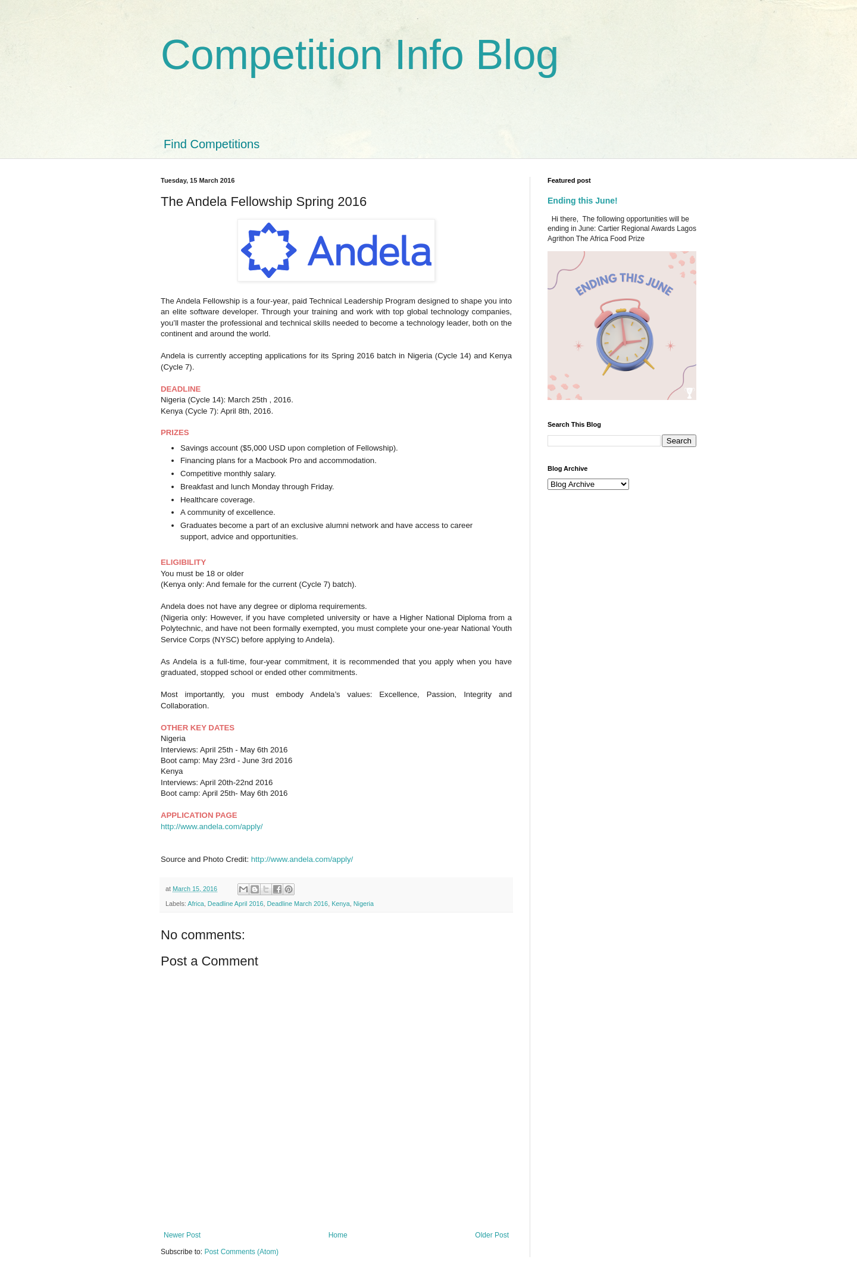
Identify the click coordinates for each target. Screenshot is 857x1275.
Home (338, 1235)
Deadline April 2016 (236, 903)
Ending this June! (583, 200)
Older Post (492, 1235)
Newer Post (182, 1235)
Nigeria (364, 903)
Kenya (340, 903)
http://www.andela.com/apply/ (212, 826)
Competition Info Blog (360, 55)
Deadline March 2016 (297, 903)
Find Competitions (211, 144)
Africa (195, 903)
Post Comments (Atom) (241, 1252)
